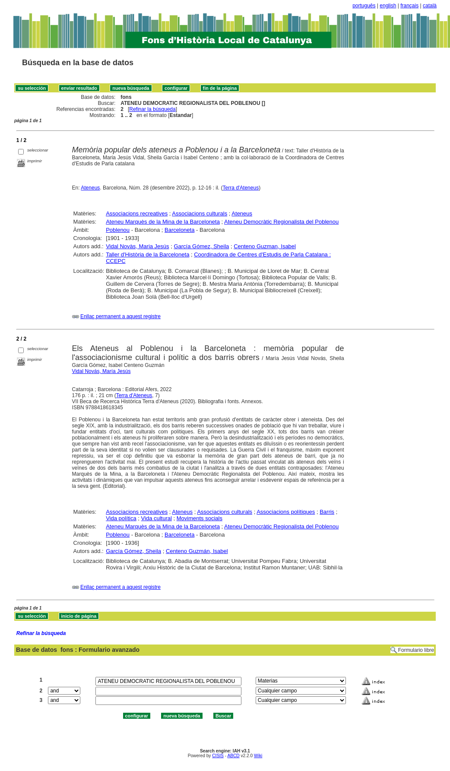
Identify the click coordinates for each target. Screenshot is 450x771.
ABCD (233, 755)
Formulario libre (416, 650)
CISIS (218, 755)
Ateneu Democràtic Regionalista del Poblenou (281, 221)
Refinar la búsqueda (152, 109)
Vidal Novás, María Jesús (101, 371)
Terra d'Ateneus (240, 188)
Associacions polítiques (286, 512)
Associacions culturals (199, 213)
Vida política (121, 518)
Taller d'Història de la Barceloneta (147, 254)
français (409, 6)
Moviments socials (199, 518)
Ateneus (90, 188)
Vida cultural (156, 518)
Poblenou (118, 230)
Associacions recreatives (137, 213)
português (363, 6)
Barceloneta (179, 230)
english (388, 6)
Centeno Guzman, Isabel (265, 246)
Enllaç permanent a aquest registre (120, 316)
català (430, 6)
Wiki (258, 755)
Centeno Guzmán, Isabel (197, 551)
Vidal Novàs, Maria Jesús (137, 246)
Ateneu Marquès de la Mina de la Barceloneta (163, 221)
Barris (327, 512)
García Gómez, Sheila (201, 246)
